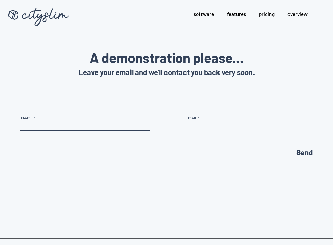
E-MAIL (190, 118)
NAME (27, 118)
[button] (236, 13)
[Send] (281, 153)
